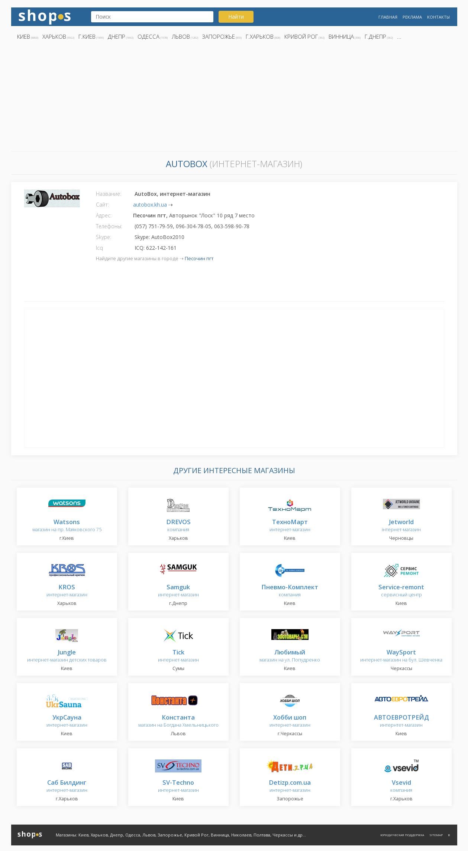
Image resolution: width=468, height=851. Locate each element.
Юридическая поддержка (402, 835)
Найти (236, 16)
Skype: (103, 236)
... (399, 36)
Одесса (148, 36)
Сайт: (102, 204)
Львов (181, 36)
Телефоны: (109, 226)
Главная (387, 17)
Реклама (412, 17)
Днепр (116, 36)
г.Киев (87, 36)
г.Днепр (375, 36)
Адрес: (104, 215)
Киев (23, 36)
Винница (341, 36)
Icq (99, 247)
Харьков (54, 36)
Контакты (438, 17)
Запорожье (218, 36)
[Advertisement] (234, 98)
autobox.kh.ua (150, 204)
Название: (108, 193)
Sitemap (436, 835)
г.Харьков (260, 36)
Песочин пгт (199, 258)
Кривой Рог (301, 36)
